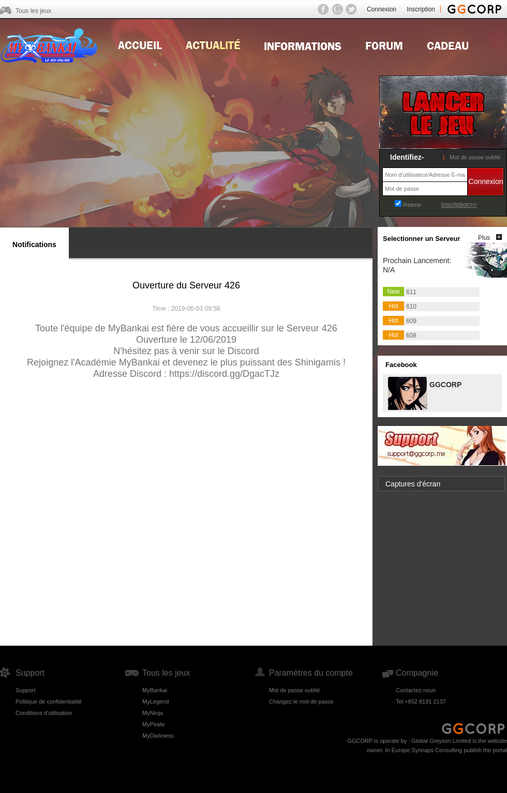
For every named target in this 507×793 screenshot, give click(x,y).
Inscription (421, 9)
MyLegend (155, 701)
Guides (302, 44)
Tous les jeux (33, 10)
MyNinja (152, 713)
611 (411, 292)
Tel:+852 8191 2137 (421, 701)
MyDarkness (158, 736)
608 (411, 335)
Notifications (34, 244)
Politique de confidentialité (49, 701)
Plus (484, 237)
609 (411, 321)
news (213, 44)
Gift (448, 44)
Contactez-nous (416, 690)
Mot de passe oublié (475, 157)
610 (411, 306)
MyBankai (154, 690)
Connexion (381, 9)
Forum (384, 44)
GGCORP (444, 383)
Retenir (412, 205)
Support (26, 690)
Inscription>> (459, 204)
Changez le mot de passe (301, 701)
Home (140, 44)
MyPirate (153, 724)
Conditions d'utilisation (44, 713)
